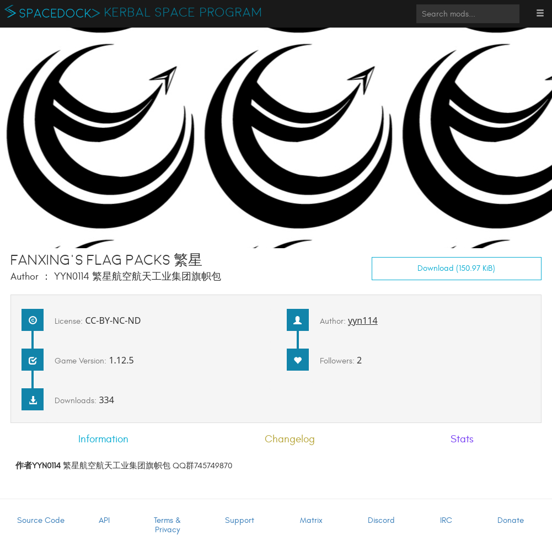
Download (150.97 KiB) (456, 268)
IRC (446, 520)
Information (103, 439)
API (104, 520)
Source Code (41, 520)
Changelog (290, 439)
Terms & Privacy (167, 525)
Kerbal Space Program (183, 12)
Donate (510, 520)
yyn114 (363, 320)
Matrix (311, 520)
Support (239, 520)
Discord (381, 520)
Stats (462, 439)
